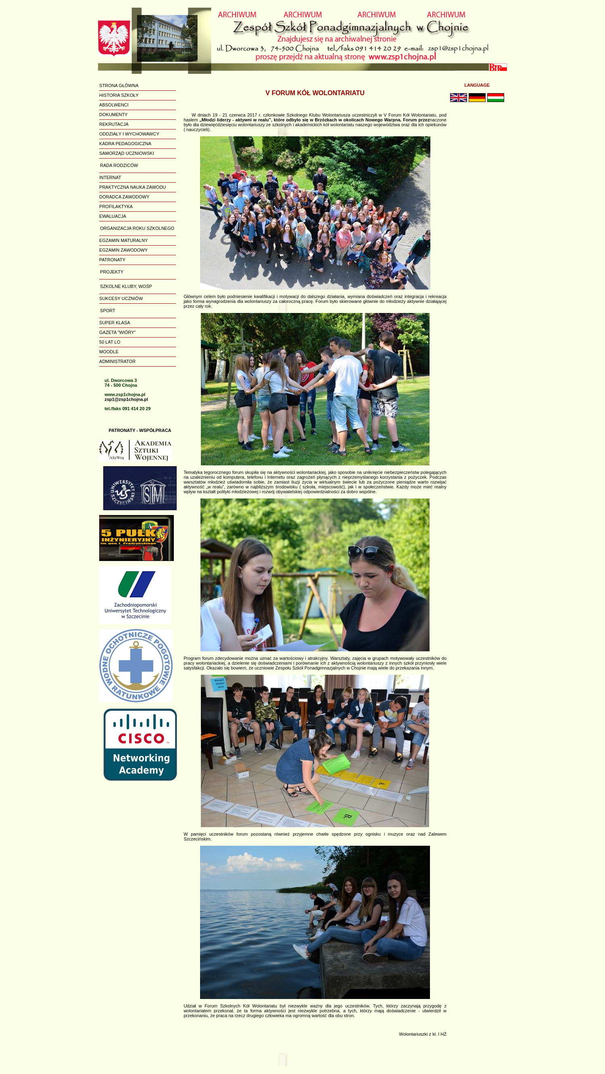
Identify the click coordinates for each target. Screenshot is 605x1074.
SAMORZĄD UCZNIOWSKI (126, 153)
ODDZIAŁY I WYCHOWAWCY (129, 133)
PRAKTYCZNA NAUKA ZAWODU (132, 187)
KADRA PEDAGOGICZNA (125, 143)
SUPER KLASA (114, 322)
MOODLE (109, 351)
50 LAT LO (109, 342)
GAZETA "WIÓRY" (117, 332)
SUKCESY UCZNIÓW (121, 298)
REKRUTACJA (114, 124)
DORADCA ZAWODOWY (124, 196)
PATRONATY (112, 259)
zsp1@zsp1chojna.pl (126, 399)
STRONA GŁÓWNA (118, 85)
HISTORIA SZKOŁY (119, 95)
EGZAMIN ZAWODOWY (123, 250)
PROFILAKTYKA (116, 206)
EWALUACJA (112, 216)
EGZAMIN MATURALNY (123, 240)
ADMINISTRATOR (117, 361)
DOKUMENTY (113, 114)
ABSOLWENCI (114, 104)
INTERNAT (110, 177)
